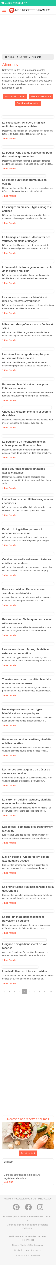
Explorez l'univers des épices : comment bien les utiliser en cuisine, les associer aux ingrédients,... (25, 836)
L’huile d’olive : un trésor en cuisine (24, 971)
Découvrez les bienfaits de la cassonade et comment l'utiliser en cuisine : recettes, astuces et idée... (27, 132)
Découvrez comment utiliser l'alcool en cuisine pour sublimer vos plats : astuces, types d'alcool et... (26, 509)
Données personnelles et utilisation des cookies (27, 1216)
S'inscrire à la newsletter (28, 1255)
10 (50, 991)
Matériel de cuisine (41, 96)
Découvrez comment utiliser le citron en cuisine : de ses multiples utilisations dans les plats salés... (26, 809)
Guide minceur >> (15, 2)
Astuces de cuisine (15, 96)
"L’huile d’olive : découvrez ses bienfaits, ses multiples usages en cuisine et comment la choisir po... (28, 977)
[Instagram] (40, 1207)
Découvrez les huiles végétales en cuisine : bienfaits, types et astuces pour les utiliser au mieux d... (27, 719)
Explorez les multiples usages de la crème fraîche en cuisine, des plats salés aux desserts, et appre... (27, 896)
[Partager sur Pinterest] (16, 1207)
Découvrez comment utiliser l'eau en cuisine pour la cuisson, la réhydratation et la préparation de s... (26, 629)
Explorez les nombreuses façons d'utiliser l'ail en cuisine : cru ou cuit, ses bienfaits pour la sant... (25, 866)
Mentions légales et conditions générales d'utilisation (27, 1226)
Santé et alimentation (28, 103)
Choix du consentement (26, 1250)
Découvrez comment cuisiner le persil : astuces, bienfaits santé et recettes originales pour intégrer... (26, 539)
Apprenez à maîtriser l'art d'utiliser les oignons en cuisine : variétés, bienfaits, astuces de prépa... (25, 954)
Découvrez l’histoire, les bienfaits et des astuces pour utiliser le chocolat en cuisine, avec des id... (27, 421)
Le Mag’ (23, 57)
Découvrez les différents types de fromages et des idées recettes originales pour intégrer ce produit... (26, 247)
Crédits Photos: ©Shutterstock (27, 1245)
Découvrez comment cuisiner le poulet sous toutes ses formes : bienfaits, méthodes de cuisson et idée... (27, 162)
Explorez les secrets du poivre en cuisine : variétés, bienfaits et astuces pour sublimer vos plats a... (26, 599)
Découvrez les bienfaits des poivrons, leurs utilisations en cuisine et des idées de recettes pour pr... (28, 307)
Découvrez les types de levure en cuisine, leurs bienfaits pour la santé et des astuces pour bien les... (27, 659)
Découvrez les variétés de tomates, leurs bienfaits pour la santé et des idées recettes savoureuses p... (27, 689)
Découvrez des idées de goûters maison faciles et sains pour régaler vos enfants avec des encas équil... (27, 334)
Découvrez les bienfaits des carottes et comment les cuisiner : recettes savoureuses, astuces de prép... (27, 569)
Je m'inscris (28, 1153)
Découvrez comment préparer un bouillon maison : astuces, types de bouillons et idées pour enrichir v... (27, 451)
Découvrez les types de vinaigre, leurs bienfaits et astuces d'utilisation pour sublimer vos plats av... (26, 217)
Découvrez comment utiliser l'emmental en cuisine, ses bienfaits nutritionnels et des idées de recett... (26, 277)
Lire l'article (9, 138)
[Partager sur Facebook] (28, 1207)
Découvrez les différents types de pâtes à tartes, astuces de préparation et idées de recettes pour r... (26, 364)
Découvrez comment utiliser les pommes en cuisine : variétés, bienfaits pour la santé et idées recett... (27, 749)
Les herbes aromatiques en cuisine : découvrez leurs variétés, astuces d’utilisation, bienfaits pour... (27, 779)
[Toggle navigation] (4, 10)
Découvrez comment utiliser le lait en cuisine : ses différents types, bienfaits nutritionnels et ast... (26, 926)
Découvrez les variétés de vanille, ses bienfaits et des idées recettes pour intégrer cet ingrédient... (27, 189)
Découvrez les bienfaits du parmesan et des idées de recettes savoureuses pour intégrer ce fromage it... (27, 394)
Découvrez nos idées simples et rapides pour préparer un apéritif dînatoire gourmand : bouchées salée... (26, 480)
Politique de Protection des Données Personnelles (27, 1238)
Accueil (10, 57)
